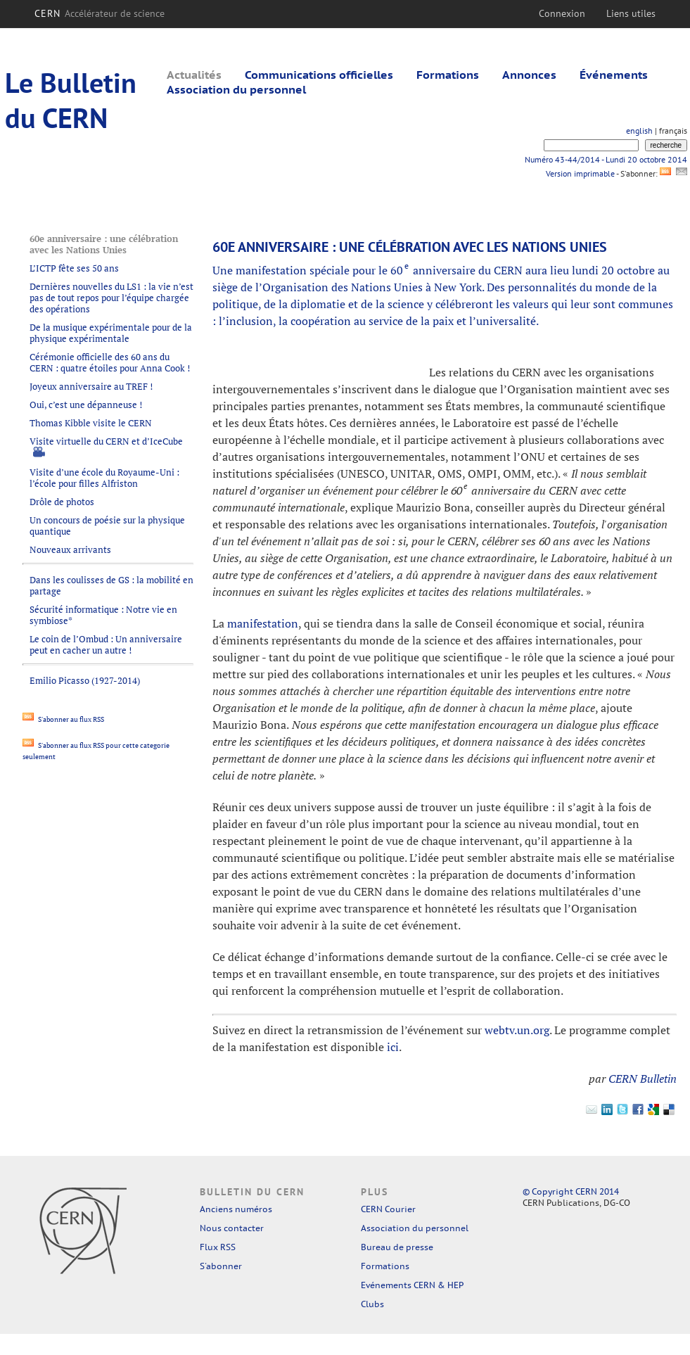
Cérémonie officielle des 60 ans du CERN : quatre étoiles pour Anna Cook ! (110, 362)
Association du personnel (236, 89)
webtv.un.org (517, 1030)
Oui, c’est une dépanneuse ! (86, 404)
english (639, 130)
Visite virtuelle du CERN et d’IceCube (106, 441)
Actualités (194, 75)
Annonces (529, 75)
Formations (447, 75)
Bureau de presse (397, 1247)
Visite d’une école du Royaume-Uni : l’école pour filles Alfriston (104, 478)
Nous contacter (232, 1228)
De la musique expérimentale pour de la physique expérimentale (111, 333)
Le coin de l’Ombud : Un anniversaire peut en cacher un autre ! (106, 644)
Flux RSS (218, 1247)
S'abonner (221, 1266)
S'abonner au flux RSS (63, 719)
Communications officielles (319, 75)
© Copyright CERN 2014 (571, 1191)
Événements (614, 75)
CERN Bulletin (642, 1078)
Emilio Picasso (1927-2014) (85, 680)
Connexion (562, 13)
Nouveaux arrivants (70, 549)
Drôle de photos (62, 501)
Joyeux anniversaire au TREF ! (91, 386)
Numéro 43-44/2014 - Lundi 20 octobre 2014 (606, 159)
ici (393, 1047)
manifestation (262, 623)
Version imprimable (580, 173)
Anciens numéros (236, 1209)
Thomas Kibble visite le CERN (91, 422)
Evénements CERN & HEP (412, 1285)
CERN (99, 13)
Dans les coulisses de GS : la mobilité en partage (111, 585)
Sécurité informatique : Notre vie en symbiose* (103, 615)
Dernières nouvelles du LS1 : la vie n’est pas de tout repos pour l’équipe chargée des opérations (111, 297)
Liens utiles (631, 13)
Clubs (372, 1304)
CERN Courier (388, 1209)
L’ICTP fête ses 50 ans (74, 268)
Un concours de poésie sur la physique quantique (107, 525)
